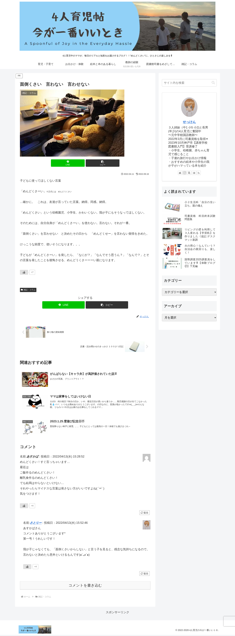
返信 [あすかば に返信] (144, 513)
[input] (189, 83)
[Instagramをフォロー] (184, 173)
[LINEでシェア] (74, 163)
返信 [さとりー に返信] (144, 574)
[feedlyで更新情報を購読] (194, 173)
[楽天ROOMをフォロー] (189, 173)
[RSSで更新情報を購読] (198, 173)
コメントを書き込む (85, 586)
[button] (96, 163)
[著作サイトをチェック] (180, 173)
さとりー (36, 524)
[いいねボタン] (24, 272)
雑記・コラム (28, 290)
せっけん (189, 122)
